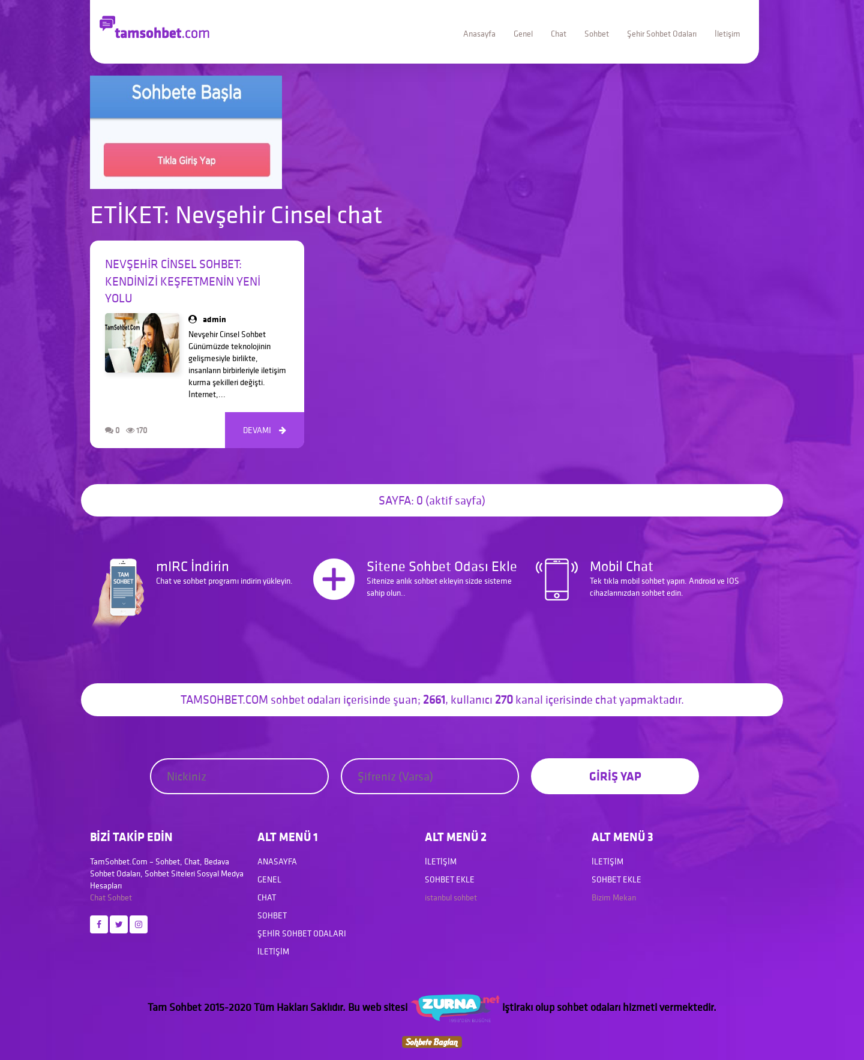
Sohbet (596, 33)
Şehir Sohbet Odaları (662, 33)
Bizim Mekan (614, 897)
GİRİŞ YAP (615, 776)
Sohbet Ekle (450, 879)
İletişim (727, 33)
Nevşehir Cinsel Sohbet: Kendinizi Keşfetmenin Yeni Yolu (182, 281)
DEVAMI (264, 430)
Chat (558, 33)
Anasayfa (479, 33)
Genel (523, 33)
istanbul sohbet (451, 897)
